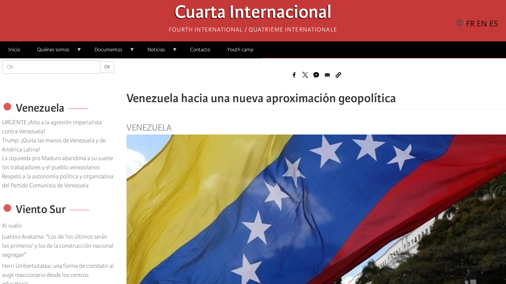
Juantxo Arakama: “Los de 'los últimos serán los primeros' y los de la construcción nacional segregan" (57, 245)
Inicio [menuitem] (14, 49)
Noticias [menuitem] (158, 52)
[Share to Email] (327, 75)
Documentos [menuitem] (110, 52)
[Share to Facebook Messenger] (316, 75)
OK (107, 66)
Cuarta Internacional (253, 14)
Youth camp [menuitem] (240, 49)
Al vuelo (12, 225)
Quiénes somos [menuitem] (55, 52)
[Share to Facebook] (294, 75)
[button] (338, 75)
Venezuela (149, 128)
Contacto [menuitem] (200, 49)
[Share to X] (305, 75)
